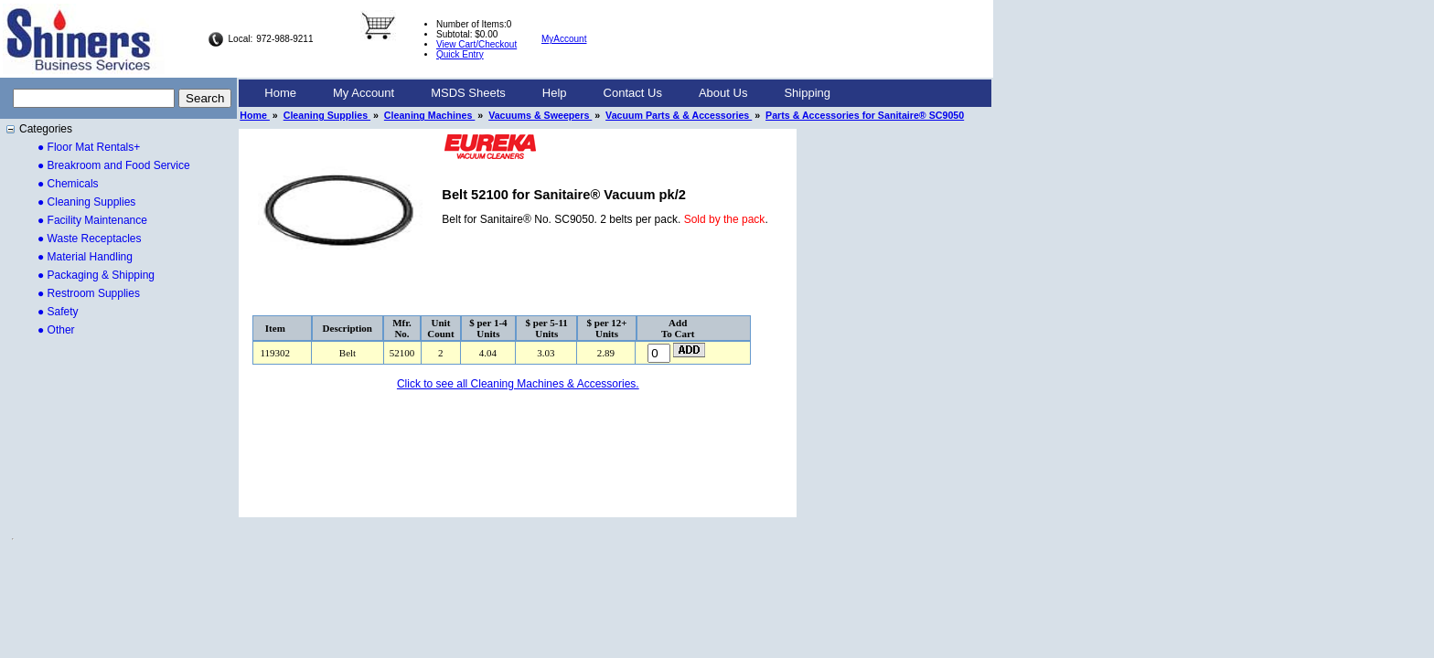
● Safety (58, 311)
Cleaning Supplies (327, 115)
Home (280, 93)
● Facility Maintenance (92, 220)
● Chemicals (68, 183)
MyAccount (563, 39)
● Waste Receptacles (89, 238)
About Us (723, 93)
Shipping (807, 93)
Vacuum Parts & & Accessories (678, 115)
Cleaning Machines (429, 115)
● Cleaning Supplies (86, 202)
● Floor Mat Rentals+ (88, 147)
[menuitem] (280, 93)
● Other (56, 330)
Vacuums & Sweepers (540, 115)
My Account (363, 93)
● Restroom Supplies (88, 293)
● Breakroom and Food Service (113, 165)
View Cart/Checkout (476, 44)
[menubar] (547, 93)
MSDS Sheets (468, 93)
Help (554, 93)
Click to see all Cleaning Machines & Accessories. (518, 383)
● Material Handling (85, 256)
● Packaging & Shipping (96, 275)
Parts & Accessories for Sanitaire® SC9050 (864, 115)
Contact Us (633, 93)
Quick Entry (460, 54)
